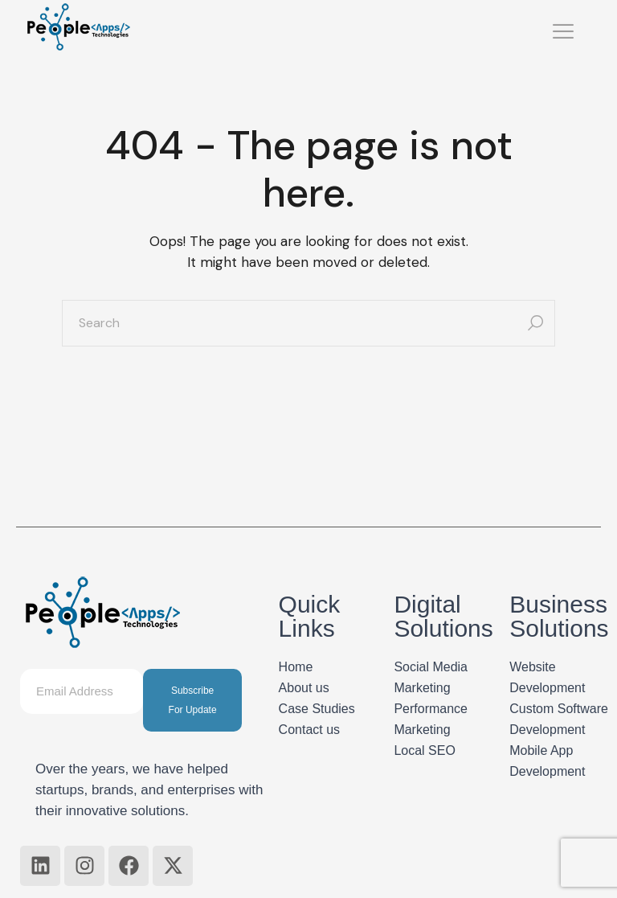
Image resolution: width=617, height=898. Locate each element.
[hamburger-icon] (563, 33)
